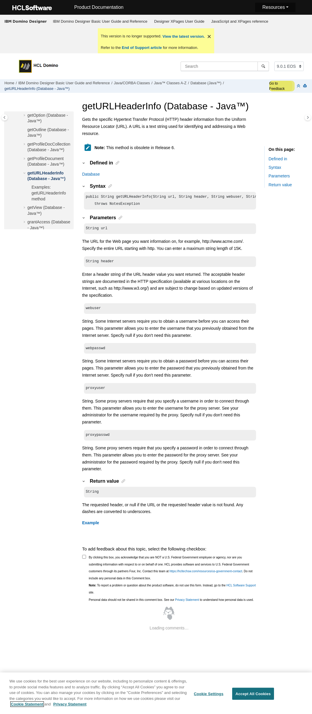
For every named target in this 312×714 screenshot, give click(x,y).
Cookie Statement (27, 707)
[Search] (263, 66)
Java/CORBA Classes (132, 83)
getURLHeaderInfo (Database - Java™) (37, 89)
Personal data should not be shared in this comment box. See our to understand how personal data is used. (171, 605)
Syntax (275, 167)
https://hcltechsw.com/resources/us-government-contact (205, 576)
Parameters (279, 176)
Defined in (278, 158)
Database (91, 174)
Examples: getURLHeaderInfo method (49, 193)
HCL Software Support (241, 590)
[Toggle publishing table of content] (4, 117)
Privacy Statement (187, 605)
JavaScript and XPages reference (239, 21)
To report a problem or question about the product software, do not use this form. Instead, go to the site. (172, 594)
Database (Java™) (205, 83)
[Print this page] (305, 86)
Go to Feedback (277, 86)
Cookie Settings (208, 697)
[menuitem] (100, 22)
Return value (280, 184)
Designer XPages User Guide (179, 21)
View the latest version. (183, 36)
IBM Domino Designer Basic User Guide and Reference (100, 21)
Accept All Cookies (253, 697)
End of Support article (142, 47)
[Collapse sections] (299, 86)
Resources (273, 7)
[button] (25, 115)
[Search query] (225, 66)
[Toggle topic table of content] (308, 117)
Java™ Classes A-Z (170, 83)
